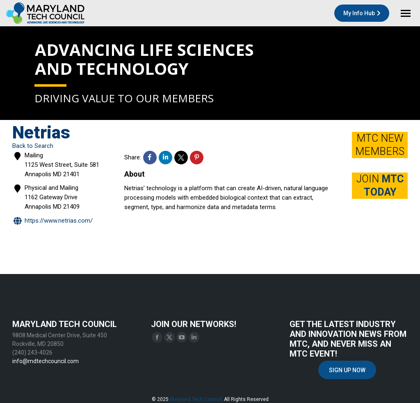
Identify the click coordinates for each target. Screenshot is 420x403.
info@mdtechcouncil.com (45, 361)
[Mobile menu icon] (405, 13)
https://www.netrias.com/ (52, 221)
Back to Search (32, 146)
